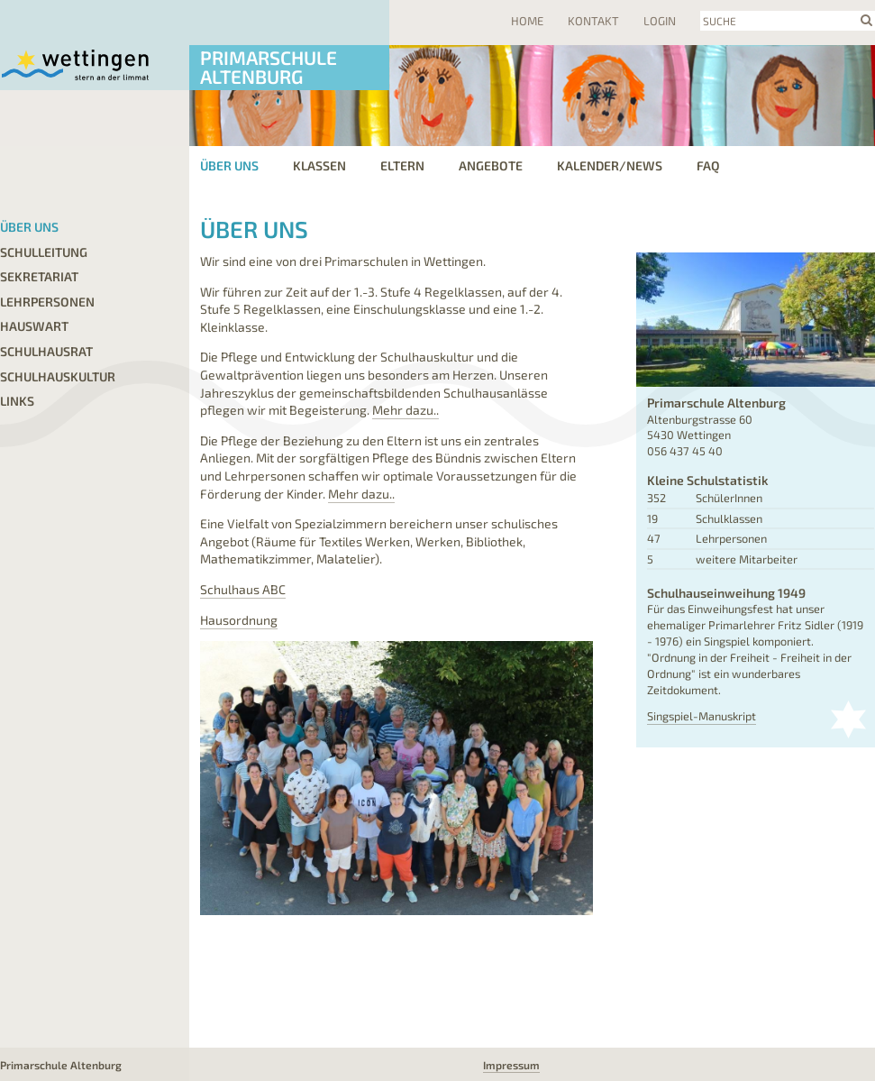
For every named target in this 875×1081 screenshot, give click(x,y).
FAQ (708, 165)
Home (527, 21)
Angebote (491, 165)
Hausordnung (239, 620)
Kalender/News (609, 165)
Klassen (319, 165)
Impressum (511, 1064)
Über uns (29, 226)
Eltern (402, 165)
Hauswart (34, 326)
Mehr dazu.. (405, 409)
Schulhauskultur (57, 376)
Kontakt (593, 21)
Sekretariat (39, 276)
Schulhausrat (46, 351)
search (866, 20)
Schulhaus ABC (243, 589)
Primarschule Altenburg (268, 66)
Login (659, 21)
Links (17, 400)
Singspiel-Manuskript (701, 716)
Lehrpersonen (47, 301)
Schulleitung (43, 252)
